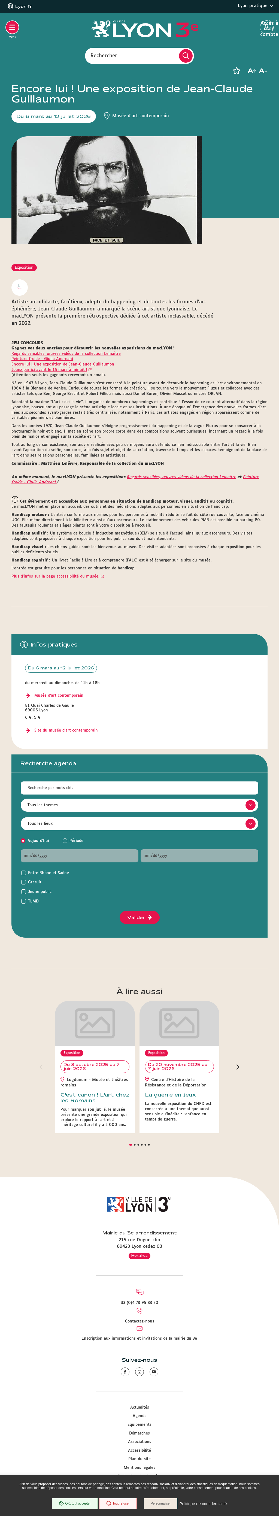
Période (76, 841)
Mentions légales (139, 1468)
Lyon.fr (23, 6)
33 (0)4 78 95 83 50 (139, 1303)
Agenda (140, 1416)
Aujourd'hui (38, 841)
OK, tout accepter (74, 1503)
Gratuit (34, 882)
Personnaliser (161, 1503)
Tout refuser (118, 1503)
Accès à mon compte (267, 27)
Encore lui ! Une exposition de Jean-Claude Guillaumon (62, 364)
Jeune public (39, 892)
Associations (139, 1442)
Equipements (139, 1425)
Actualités (139, 1407)
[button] (236, 71)
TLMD (33, 901)
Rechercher (103, 55)
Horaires (139, 1255)
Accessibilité (139, 1450)
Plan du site (139, 1459)
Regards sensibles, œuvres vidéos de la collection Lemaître (66, 354)
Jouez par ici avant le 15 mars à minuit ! (49, 370)
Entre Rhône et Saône (48, 873)
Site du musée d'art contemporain (66, 730)
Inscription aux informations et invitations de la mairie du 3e (139, 1338)
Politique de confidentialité (203, 1503)
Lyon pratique (256, 5)
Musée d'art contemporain (58, 695)
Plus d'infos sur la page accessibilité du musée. (55, 576)
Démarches (139, 1433)
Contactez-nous (139, 1321)
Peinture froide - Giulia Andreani (42, 359)
